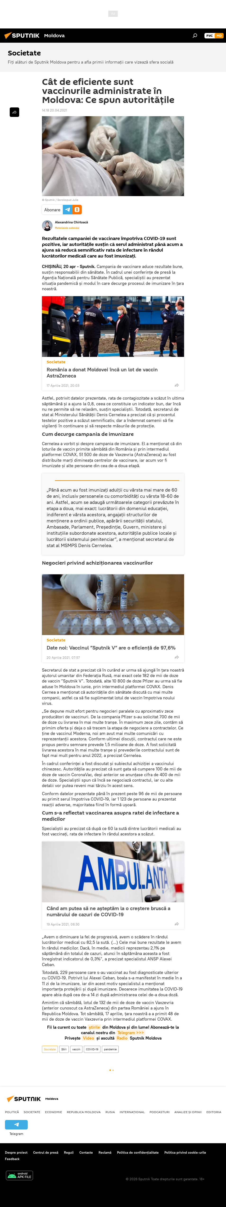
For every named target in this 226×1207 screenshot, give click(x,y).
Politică (12, 1112)
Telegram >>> (131, 1032)
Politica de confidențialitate (138, 1152)
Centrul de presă (45, 1152)
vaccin (76, 1049)
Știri (64, 1049)
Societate (56, 362)
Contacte (86, 1152)
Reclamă (105, 1152)
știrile (94, 1027)
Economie (53, 1112)
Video (88, 1038)
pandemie (110, 1049)
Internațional (132, 1112)
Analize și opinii (188, 1112)
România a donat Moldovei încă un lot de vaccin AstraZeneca (102, 372)
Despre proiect (16, 1152)
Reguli (69, 1152)
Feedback (12, 1159)
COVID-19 (92, 1049)
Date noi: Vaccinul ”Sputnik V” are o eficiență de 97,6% (111, 648)
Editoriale (215, 1112)
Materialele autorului (67, 228)
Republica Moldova (84, 1112)
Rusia (110, 1112)
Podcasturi (159, 1112)
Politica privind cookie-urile (185, 1152)
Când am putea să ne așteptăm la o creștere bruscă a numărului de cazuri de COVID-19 (108, 911)
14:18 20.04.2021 (54, 110)
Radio (122, 1038)
